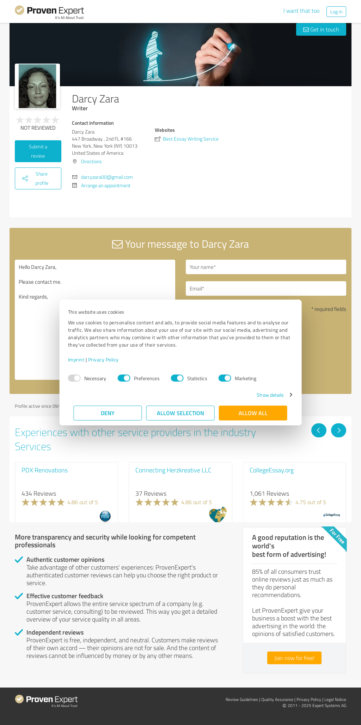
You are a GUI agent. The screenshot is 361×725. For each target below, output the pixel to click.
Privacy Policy (109, 359)
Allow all (253, 413)
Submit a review (38, 151)
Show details (264, 394)
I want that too (301, 10)
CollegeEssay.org (272, 470)
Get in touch (321, 29)
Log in (336, 11)
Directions (91, 161)
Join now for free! (294, 658)
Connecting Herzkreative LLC (173, 470)
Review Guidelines (242, 699)
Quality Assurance (277, 699)
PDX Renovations (45, 470)
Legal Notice (335, 699)
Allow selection (180, 413)
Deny (108, 413)
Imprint (82, 359)
